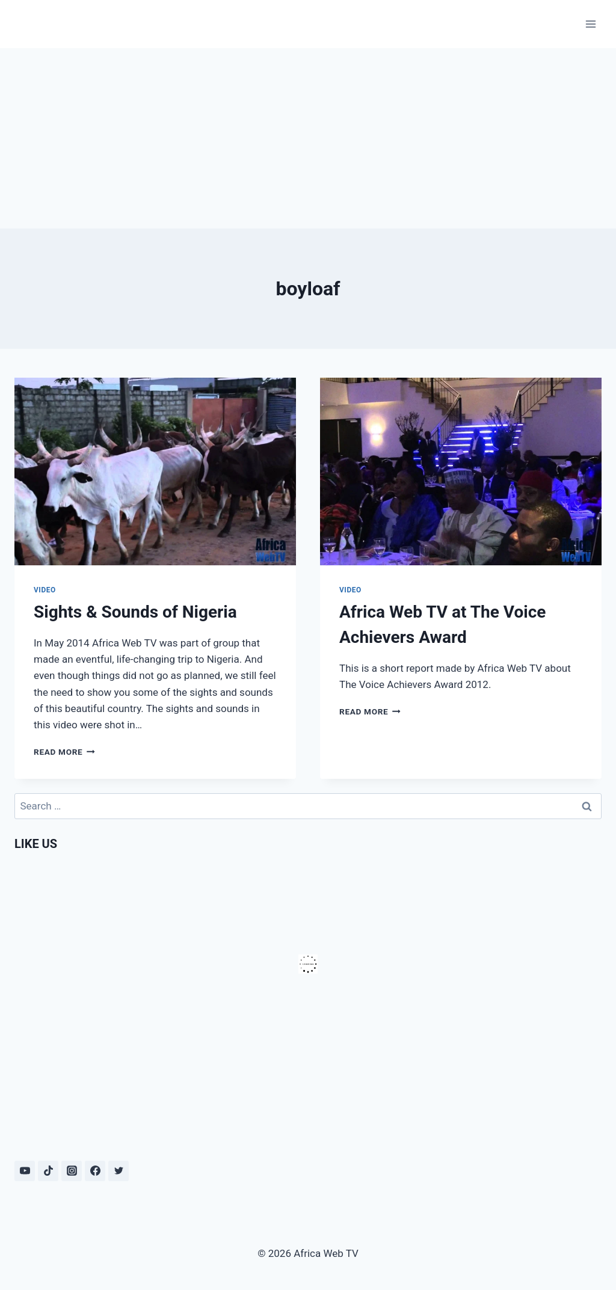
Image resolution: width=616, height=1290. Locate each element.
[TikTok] (48, 1171)
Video (45, 590)
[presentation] (155, 471)
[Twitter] (118, 1171)
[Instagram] (71, 1171)
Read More (64, 752)
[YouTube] (24, 1171)
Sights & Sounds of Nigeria (135, 612)
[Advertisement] (308, 138)
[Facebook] (95, 1171)
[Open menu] (590, 23)
